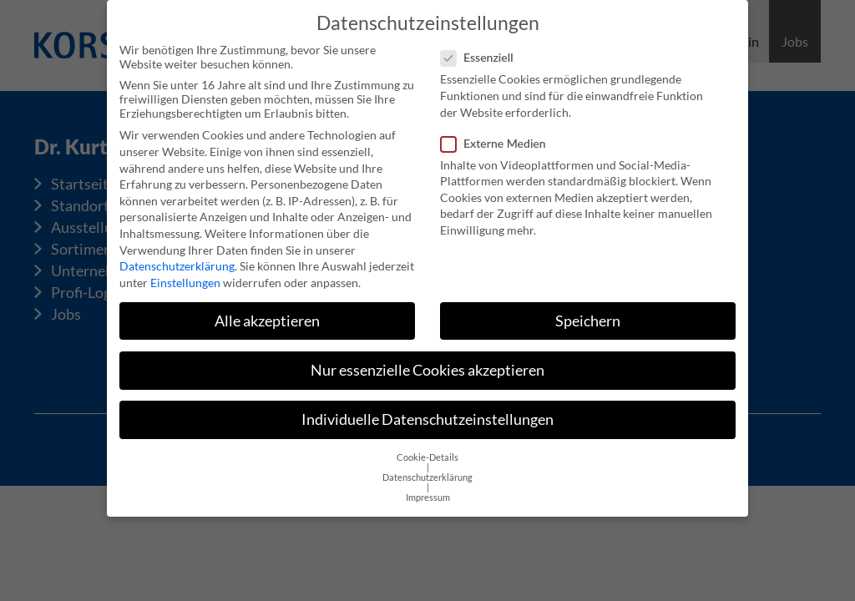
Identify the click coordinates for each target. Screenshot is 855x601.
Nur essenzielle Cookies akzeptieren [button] (427, 366)
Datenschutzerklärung (177, 262)
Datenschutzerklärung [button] (427, 473)
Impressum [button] (428, 493)
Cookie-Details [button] (427, 453)
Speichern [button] (587, 317)
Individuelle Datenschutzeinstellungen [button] (427, 415)
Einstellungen (185, 278)
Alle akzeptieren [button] (267, 317)
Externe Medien (498, 139)
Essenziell (482, 54)
